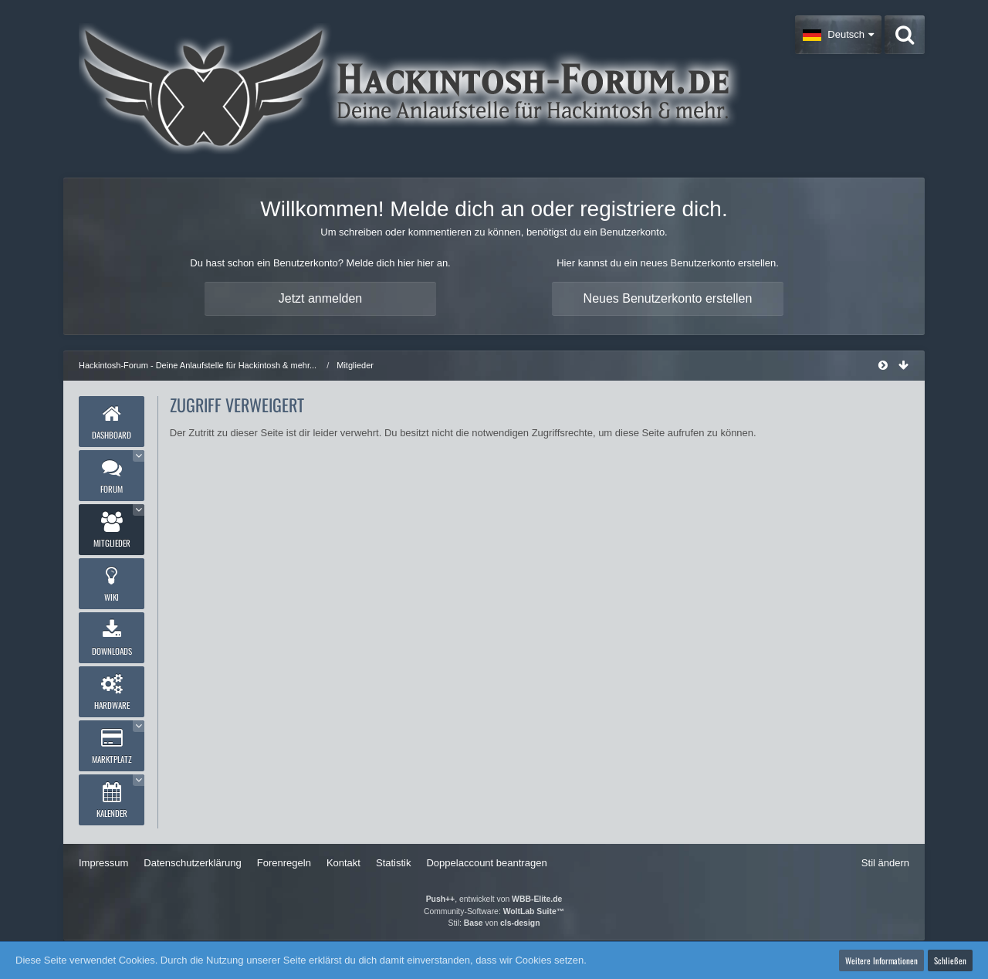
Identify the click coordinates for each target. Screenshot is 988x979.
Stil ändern (885, 863)
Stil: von (494, 923)
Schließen (950, 960)
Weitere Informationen (881, 960)
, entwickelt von (494, 899)
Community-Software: (494, 911)
